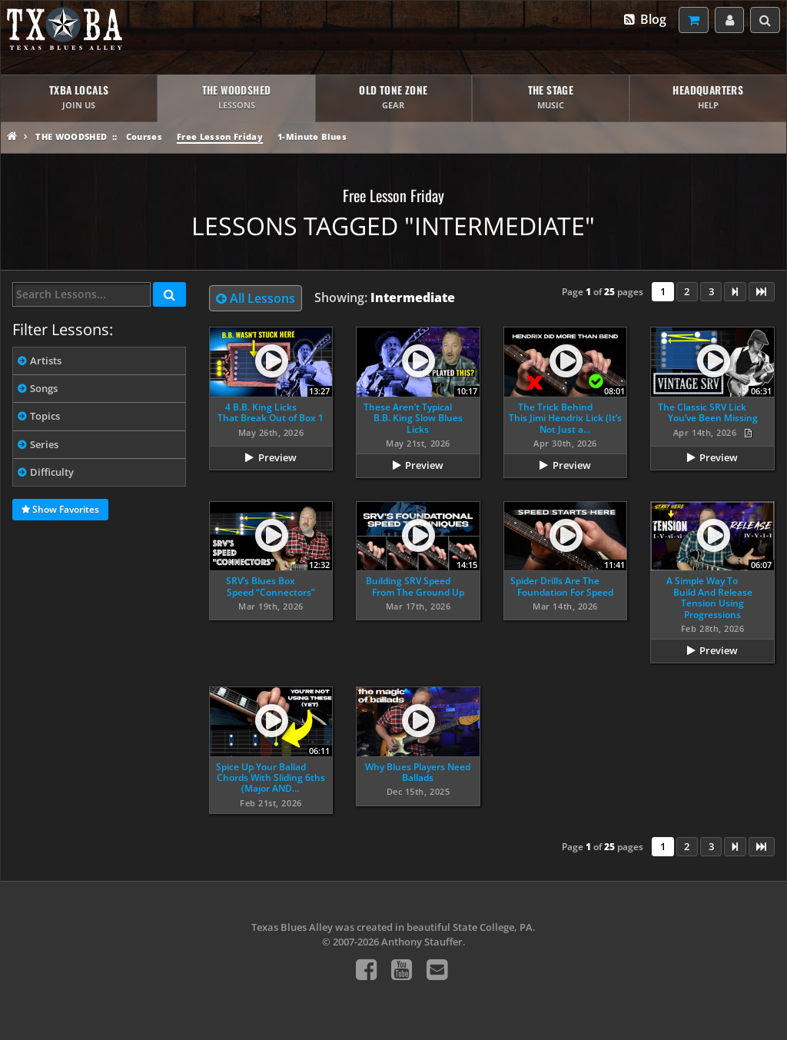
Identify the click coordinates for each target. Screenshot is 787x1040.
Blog (644, 19)
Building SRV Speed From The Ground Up (415, 586)
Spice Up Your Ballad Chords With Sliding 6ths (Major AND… (270, 778)
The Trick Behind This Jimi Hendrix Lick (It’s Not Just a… (565, 418)
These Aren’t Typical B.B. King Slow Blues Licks (413, 418)
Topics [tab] (45, 416)
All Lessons (255, 298)
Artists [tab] (45, 360)
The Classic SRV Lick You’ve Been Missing (707, 412)
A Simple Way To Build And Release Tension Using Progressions (709, 597)
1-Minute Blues (312, 136)
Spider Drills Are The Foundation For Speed (561, 586)
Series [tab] (44, 444)
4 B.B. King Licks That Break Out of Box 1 (271, 412)
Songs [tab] (44, 388)
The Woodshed (71, 136)
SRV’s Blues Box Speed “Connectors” (270, 586)
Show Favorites (60, 510)
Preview (277, 457)
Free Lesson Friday (220, 136)
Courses (144, 136)
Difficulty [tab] (52, 472)
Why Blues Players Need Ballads (417, 772)
